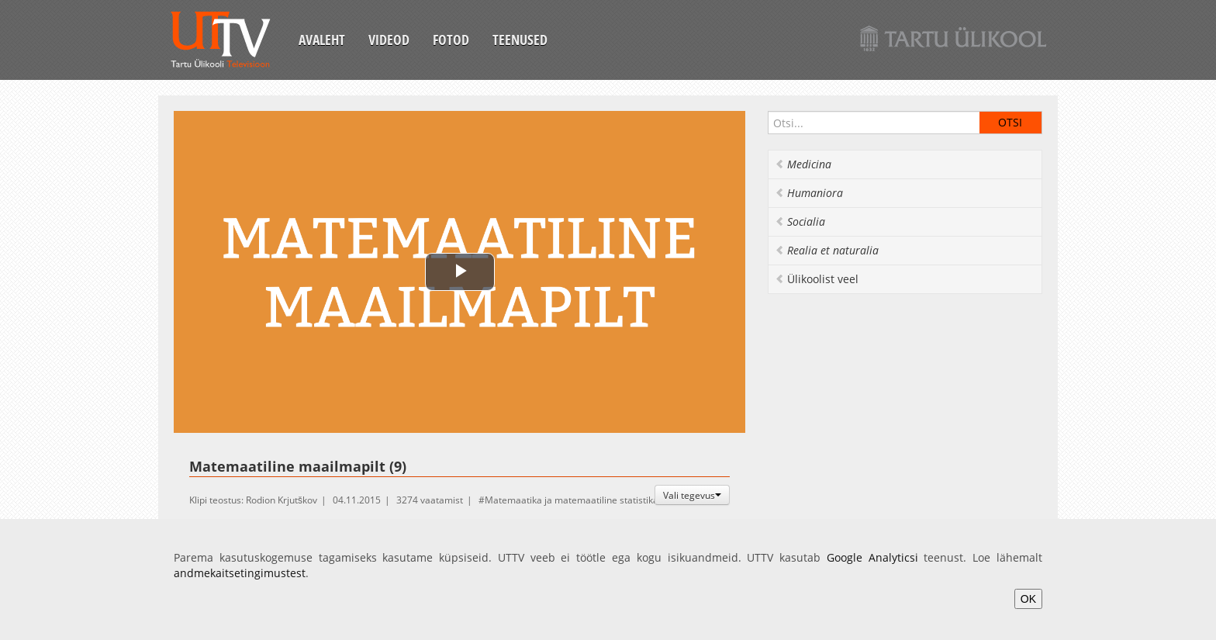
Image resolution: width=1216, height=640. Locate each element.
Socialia (800, 221)
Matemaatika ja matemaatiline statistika (571, 500)
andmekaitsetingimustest (240, 573)
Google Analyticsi (872, 557)
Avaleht (322, 39)
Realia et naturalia (827, 250)
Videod (388, 39)
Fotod (451, 39)
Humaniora (809, 192)
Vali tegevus (692, 495)
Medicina (803, 164)
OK (1028, 599)
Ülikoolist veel (816, 279)
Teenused (520, 39)
